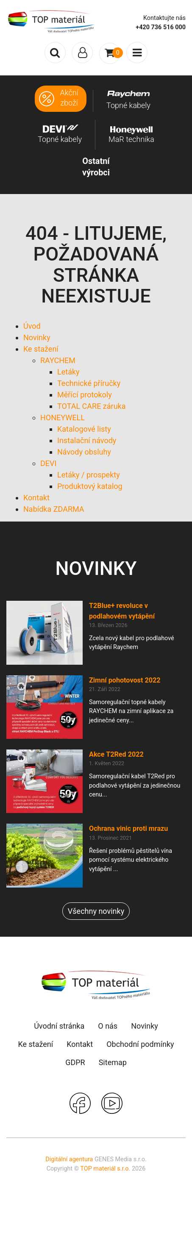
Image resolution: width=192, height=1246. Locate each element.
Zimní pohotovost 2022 (125, 680)
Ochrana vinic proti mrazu (128, 828)
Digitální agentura (69, 1159)
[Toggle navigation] (82, 52)
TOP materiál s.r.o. (105, 1168)
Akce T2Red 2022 (116, 754)
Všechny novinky (96, 911)
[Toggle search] (55, 52)
